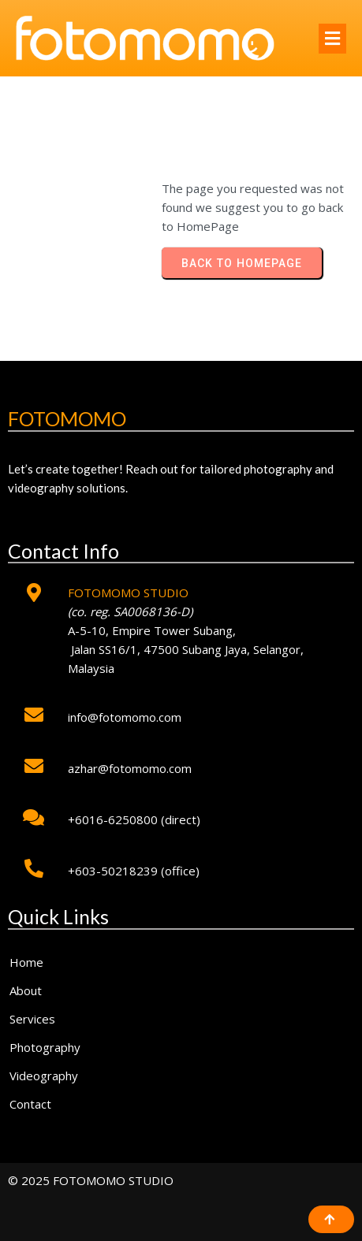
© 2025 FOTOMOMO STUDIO (91, 1180)
